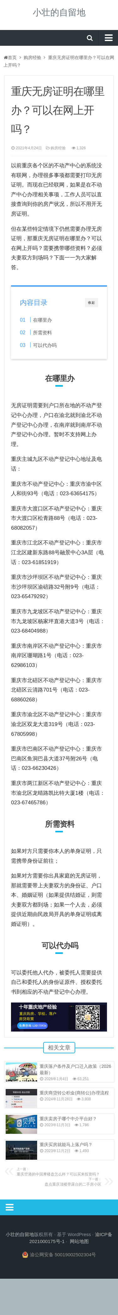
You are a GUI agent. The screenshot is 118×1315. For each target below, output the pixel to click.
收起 (91, 302)
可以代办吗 (45, 345)
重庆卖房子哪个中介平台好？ (68, 1118)
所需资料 (42, 332)
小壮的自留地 (59, 12)
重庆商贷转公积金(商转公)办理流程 (74, 1092)
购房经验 (32, 57)
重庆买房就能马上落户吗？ (66, 1144)
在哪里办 (42, 320)
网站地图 (79, 1241)
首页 (10, 57)
